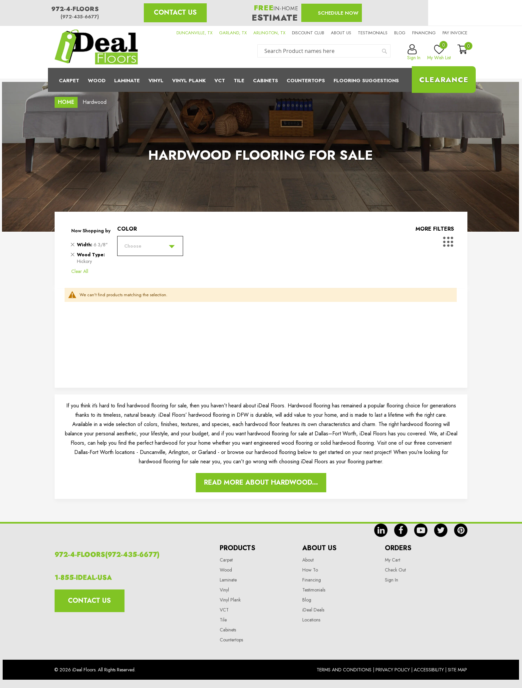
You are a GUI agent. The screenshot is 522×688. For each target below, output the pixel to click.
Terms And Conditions (344, 669)
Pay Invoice (454, 33)
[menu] (261, 80)
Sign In (391, 579)
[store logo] (96, 47)
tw (440, 530)
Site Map (457, 669)
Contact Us (175, 12)
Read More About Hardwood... (261, 482)
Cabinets (265, 80)
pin (460, 530)
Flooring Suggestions (366, 80)
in (381, 530)
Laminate (127, 80)
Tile (239, 80)
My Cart (392, 560)
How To (310, 570)
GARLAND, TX (233, 33)
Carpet (69, 80)
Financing (424, 33)
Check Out (395, 570)
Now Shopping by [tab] (91, 230)
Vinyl (155, 80)
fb (400, 530)
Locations (311, 619)
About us (341, 33)
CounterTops (306, 80)
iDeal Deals (313, 609)
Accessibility (429, 669)
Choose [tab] (132, 246)
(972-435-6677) (80, 16)
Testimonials (373, 33)
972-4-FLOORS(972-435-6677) (107, 555)
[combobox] (324, 51)
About (308, 560)
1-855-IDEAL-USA (83, 577)
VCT (224, 609)
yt (420, 530)
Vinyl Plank (189, 80)
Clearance (443, 79)
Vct (219, 80)
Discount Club (308, 33)
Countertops (231, 639)
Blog (399, 33)
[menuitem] (261, 80)
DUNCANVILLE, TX (194, 33)
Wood (97, 80)
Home (66, 102)
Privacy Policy (393, 669)
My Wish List (439, 52)
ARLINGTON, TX (269, 33)
